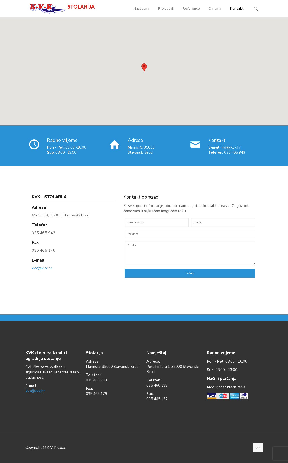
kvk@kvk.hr (42, 268)
